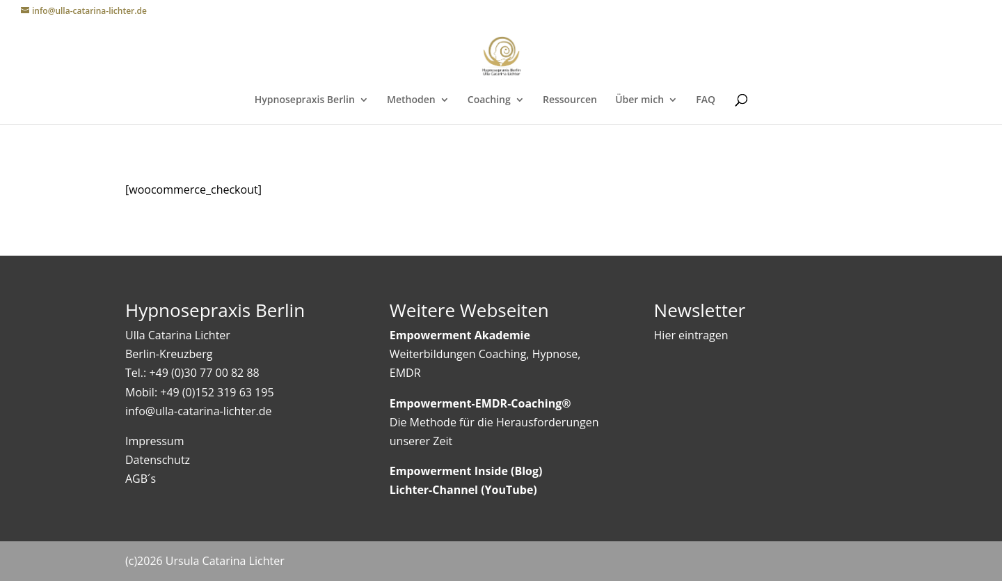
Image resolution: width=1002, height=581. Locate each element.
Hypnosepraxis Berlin (305, 100)
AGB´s (140, 478)
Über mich (639, 100)
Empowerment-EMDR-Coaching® (480, 403)
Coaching (489, 100)
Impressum (154, 441)
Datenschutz (157, 459)
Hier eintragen (691, 335)
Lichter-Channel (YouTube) (463, 489)
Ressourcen (570, 100)
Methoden (411, 100)
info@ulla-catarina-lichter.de (198, 411)
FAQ (705, 100)
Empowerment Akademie (460, 335)
